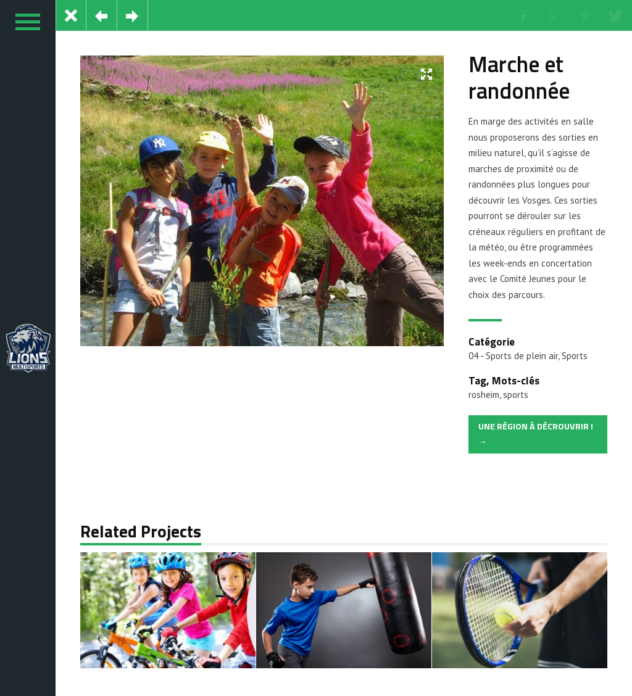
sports (515, 394)
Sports (575, 356)
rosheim (483, 394)
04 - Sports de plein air (513, 356)
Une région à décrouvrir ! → (535, 434)
